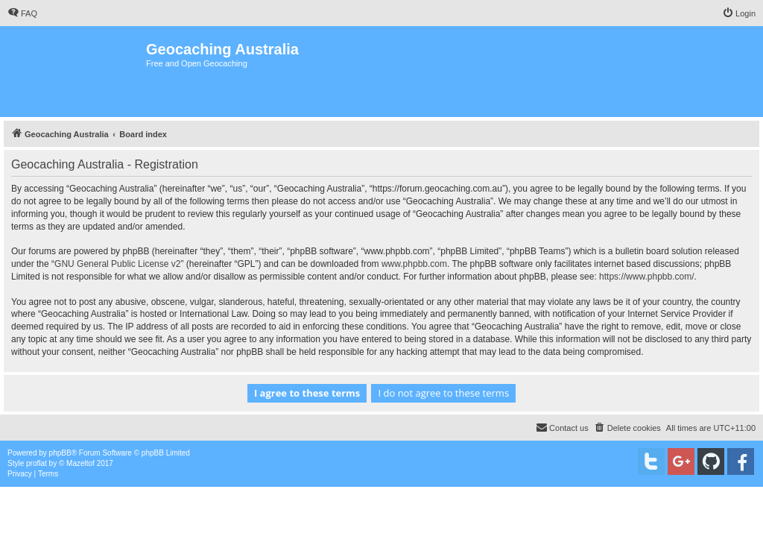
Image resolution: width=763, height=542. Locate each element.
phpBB (60, 453)
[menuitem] (22, 13)
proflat (36, 463)
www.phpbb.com (414, 264)
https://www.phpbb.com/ (646, 276)
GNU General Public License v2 (117, 264)
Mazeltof (80, 463)
